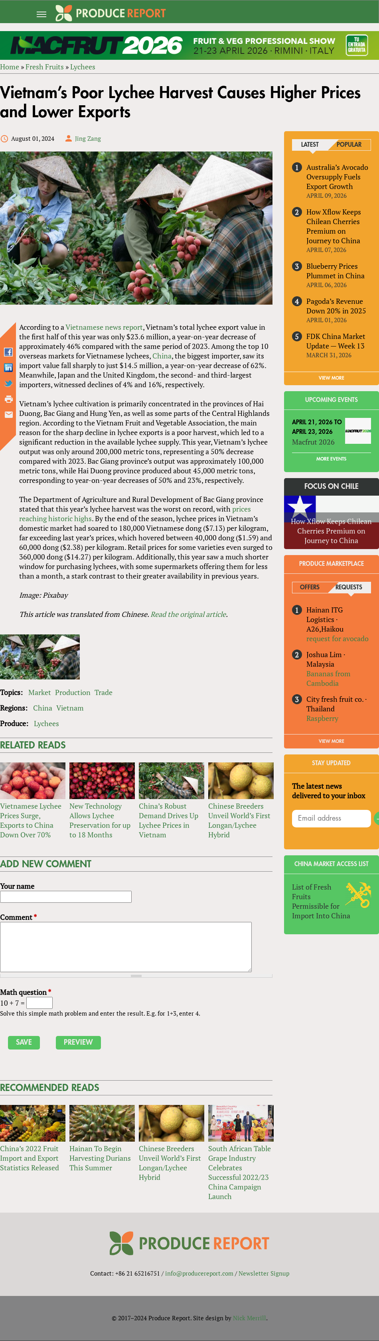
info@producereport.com (199, 1274)
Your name (17, 886)
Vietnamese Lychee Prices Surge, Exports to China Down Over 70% (30, 820)
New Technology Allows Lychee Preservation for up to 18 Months (99, 820)
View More (331, 741)
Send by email (9, 415)
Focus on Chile (331, 486)
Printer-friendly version (9, 399)
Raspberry (322, 718)
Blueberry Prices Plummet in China (335, 270)
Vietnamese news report (104, 327)
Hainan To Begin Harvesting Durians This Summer (100, 1158)
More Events (331, 459)
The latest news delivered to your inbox (328, 791)
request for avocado (337, 638)
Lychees (82, 66)
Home (9, 66)
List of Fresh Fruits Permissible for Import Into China (321, 901)
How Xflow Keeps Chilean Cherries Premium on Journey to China (333, 226)
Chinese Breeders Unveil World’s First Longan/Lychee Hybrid (239, 820)
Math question (25, 992)
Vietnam (70, 708)
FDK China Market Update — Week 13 (335, 341)
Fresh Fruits (45, 66)
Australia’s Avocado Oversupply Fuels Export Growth (337, 176)
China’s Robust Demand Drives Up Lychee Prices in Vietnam (168, 820)
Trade (104, 692)
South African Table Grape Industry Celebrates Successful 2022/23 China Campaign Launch (239, 1172)
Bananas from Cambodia (328, 678)
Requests (349, 588)
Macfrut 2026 (313, 442)
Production (73, 692)
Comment (18, 917)
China (162, 356)
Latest (310, 145)
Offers (310, 588)
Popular (349, 145)
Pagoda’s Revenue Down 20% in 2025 (336, 305)
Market (39, 692)
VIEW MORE (331, 378)
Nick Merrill (249, 1318)
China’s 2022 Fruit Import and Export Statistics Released (29, 1158)
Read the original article (188, 614)
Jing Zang (88, 138)
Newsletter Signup (264, 1274)
